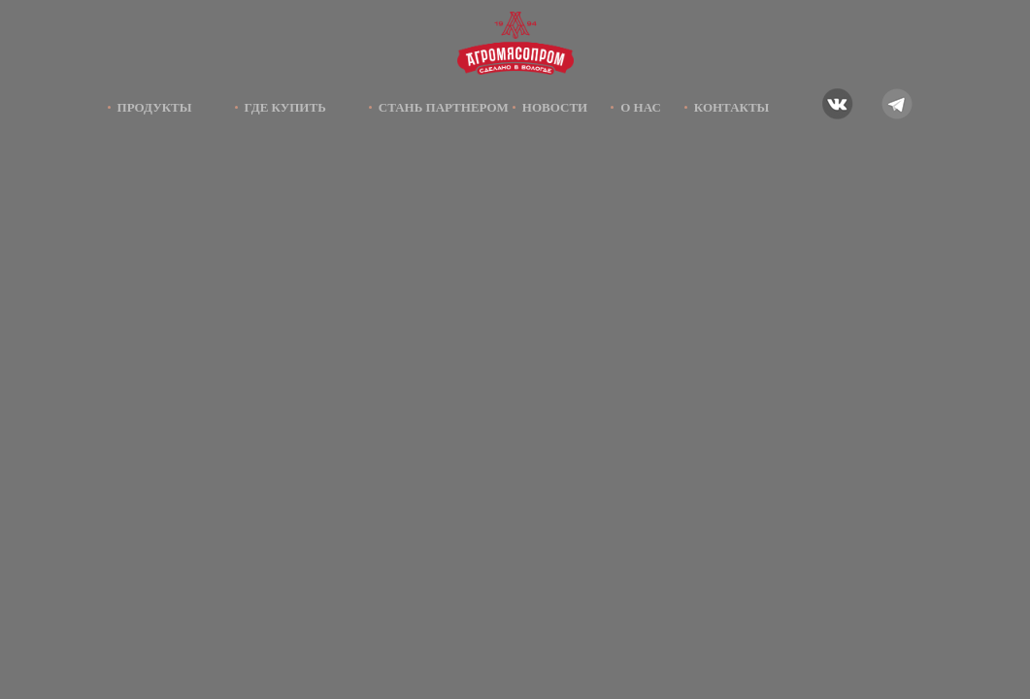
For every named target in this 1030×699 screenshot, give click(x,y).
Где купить (285, 107)
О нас (640, 107)
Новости (554, 107)
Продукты (154, 107)
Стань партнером (444, 107)
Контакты (732, 107)
